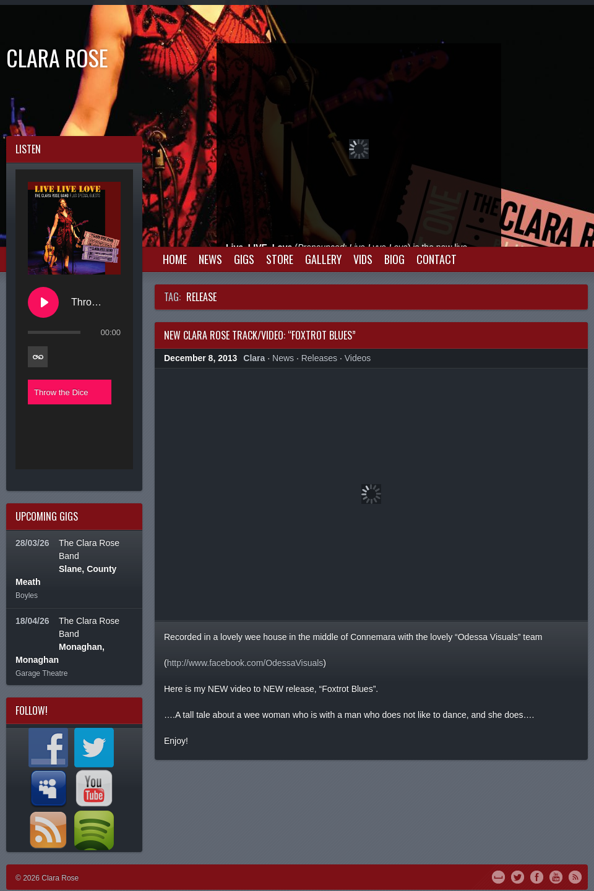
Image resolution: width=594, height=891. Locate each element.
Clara (254, 358)
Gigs (244, 259)
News (210, 259)
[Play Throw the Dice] (43, 302)
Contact (436, 259)
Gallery (323, 259)
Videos (358, 358)
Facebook (536, 876)
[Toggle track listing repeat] (38, 356)
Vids (362, 259)
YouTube (555, 876)
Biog (394, 259)
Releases (319, 358)
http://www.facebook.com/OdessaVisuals (245, 663)
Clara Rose (57, 57)
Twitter (517, 876)
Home (175, 259)
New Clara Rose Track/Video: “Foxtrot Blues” (260, 335)
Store (279, 259)
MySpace (498, 876)
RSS (575, 876)
